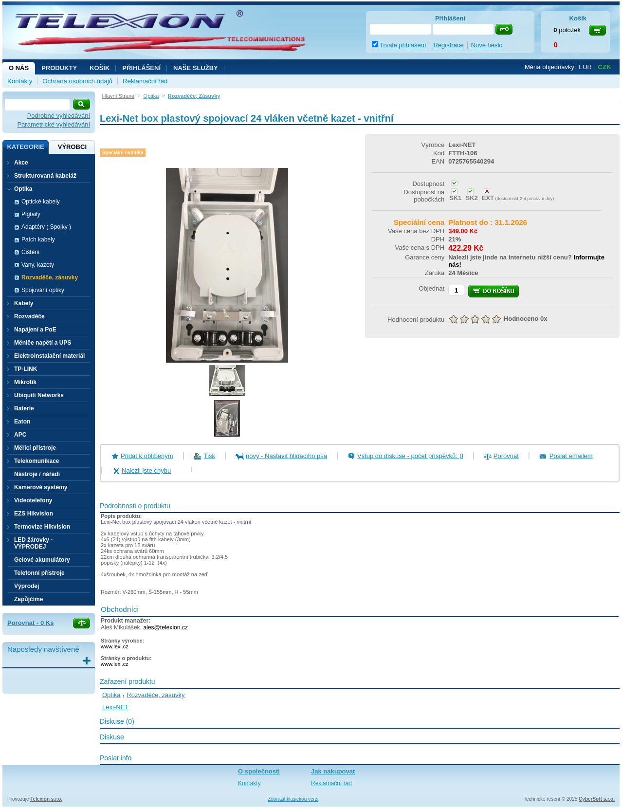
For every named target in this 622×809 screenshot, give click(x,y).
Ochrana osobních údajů (77, 81)
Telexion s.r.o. (46, 799)
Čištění (30, 252)
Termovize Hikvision (42, 526)
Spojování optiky (42, 290)
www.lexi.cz (114, 646)
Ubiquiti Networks (39, 395)
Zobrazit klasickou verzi (293, 799)
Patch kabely (38, 239)
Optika (111, 695)
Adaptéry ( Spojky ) (46, 226)
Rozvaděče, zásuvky (49, 277)
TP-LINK (25, 369)
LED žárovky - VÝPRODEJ (33, 543)
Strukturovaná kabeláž (45, 175)
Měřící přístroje (35, 447)
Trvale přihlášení (403, 45)
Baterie (24, 408)
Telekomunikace (36, 461)
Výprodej (26, 586)
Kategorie (25, 146)
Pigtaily (30, 214)
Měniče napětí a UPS (42, 342)
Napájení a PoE (35, 329)
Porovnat (506, 456)
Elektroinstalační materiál (49, 355)
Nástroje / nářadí (37, 474)
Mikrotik (25, 382)
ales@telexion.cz (165, 627)
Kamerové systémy (40, 487)
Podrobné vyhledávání (58, 115)
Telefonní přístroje (39, 573)
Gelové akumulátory (42, 559)
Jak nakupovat (333, 771)
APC (20, 434)
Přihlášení (141, 68)
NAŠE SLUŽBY (195, 68)
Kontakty (19, 81)
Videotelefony (33, 500)
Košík (100, 68)
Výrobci (72, 146)
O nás (19, 68)
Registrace (449, 45)
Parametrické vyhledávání (53, 124)
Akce (21, 162)
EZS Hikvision (33, 513)
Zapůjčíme (28, 599)
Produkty (59, 68)
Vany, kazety (37, 264)
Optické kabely (40, 201)
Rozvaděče (29, 316)
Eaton (22, 421)
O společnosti (259, 771)
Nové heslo (487, 45)
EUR (585, 67)
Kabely (23, 303)
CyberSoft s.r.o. (597, 799)
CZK (604, 67)
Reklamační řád (145, 81)
